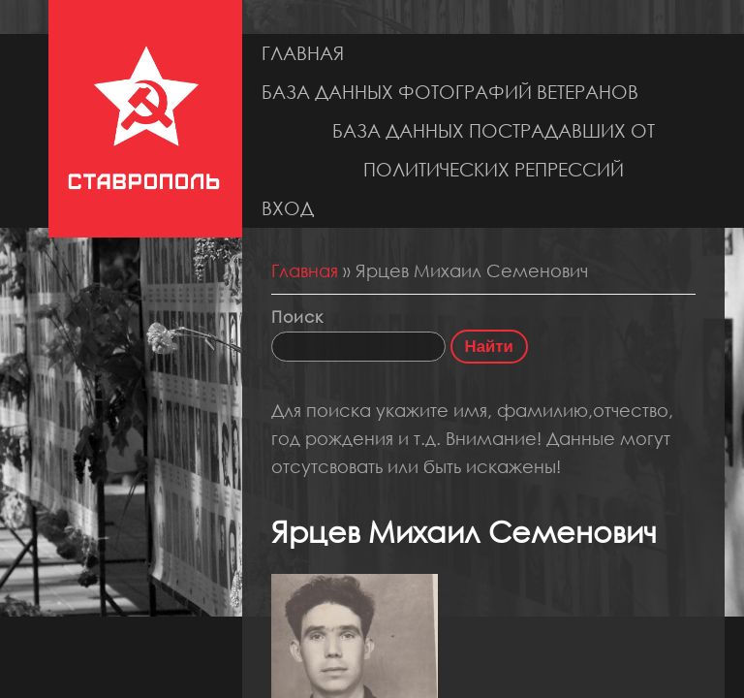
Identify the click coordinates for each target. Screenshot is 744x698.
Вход (288, 208)
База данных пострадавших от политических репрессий (493, 149)
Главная (303, 53)
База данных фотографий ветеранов (450, 91)
